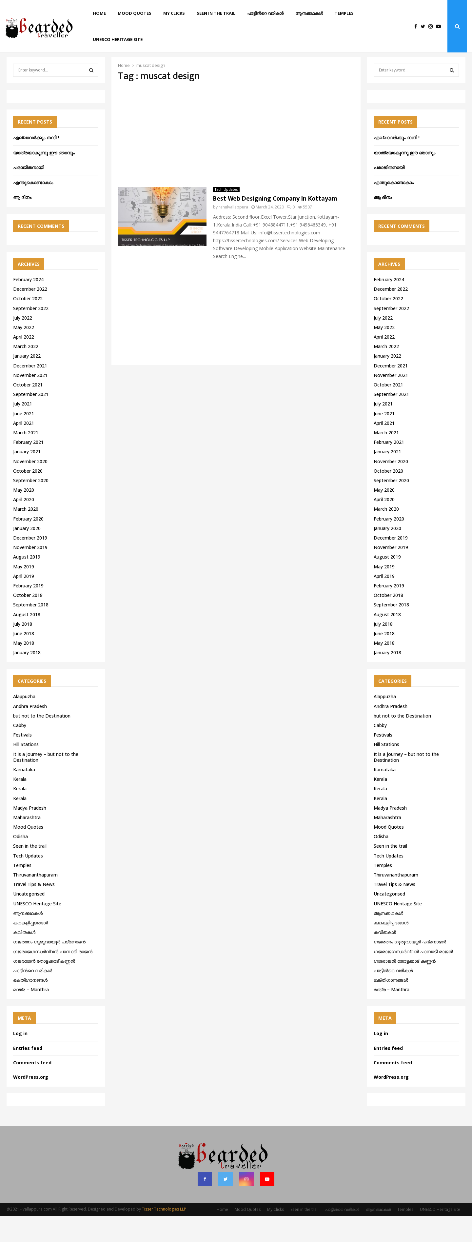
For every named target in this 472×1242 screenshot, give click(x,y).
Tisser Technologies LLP (164, 1235)
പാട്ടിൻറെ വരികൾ (265, 13)
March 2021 (25, 459)
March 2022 (25, 372)
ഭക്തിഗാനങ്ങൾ (30, 1006)
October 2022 (28, 325)
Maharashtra (27, 843)
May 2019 (23, 593)
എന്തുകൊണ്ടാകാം (33, 209)
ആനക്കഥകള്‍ (309, 13)
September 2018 (31, 631)
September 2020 (31, 506)
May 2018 (23, 669)
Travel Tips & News (34, 910)
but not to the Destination (41, 742)
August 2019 (26, 583)
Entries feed (27, 1074)
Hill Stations (26, 770)
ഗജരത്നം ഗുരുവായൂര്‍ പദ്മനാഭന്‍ (49, 968)
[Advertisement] (236, 161)
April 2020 (23, 525)
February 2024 (28, 306)
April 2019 (23, 602)
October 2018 (28, 621)
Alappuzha (24, 723)
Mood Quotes (134, 13)
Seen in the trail (216, 13)
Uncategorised (29, 920)
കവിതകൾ (24, 958)
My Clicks (174, 13)
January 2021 (27, 478)
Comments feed (32, 1089)
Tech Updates (226, 215)
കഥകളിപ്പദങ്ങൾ (30, 949)
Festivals (22, 761)
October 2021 (28, 411)
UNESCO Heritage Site (118, 39)
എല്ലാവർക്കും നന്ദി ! (36, 164)
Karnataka (24, 796)
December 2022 (30, 315)
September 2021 (31, 420)
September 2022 (31, 334)
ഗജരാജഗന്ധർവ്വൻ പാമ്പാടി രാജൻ (52, 978)
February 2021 (28, 468)
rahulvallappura (233, 233)
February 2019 (28, 612)
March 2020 (25, 535)
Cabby (19, 751)
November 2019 (30, 573)
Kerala (20, 805)
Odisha (20, 862)
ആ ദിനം (22, 223)
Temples (344, 13)
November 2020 (30, 487)
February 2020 (28, 545)
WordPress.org (30, 1103)
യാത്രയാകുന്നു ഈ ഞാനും (44, 179)
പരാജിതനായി (28, 193)
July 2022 (22, 344)
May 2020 (23, 516)
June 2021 (23, 440)
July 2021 (22, 430)
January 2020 (27, 554)
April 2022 (23, 363)
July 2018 (22, 650)
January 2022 (27, 382)
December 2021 (30, 392)
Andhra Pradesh (30, 732)
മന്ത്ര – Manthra (31, 1016)
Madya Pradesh (29, 834)
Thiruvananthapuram (35, 901)
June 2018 (23, 660)
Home (99, 13)
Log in (20, 1059)
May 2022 (23, 353)
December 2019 (30, 564)
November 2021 (30, 401)
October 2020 (28, 497)
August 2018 (26, 641)
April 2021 (23, 449)
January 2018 (27, 679)
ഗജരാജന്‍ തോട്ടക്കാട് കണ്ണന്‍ (44, 987)
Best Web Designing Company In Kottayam (275, 224)
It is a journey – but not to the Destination (45, 783)
